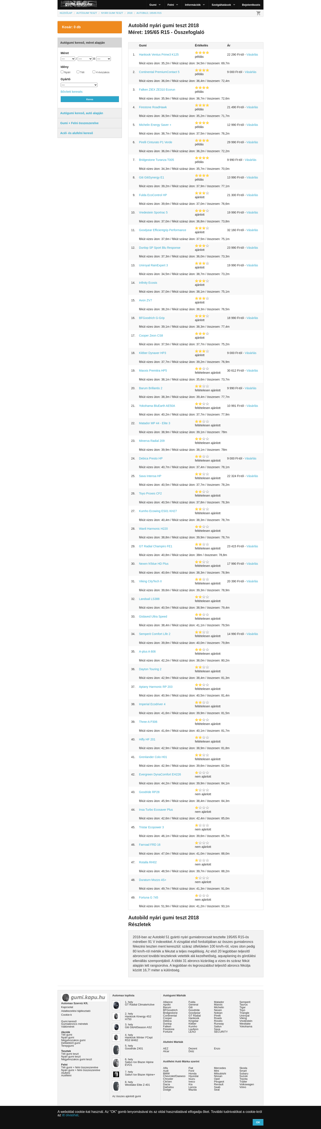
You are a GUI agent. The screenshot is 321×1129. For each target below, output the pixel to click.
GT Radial (195, 1015)
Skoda (243, 1068)
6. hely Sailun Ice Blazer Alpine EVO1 (139, 1062)
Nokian (218, 1012)
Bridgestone (170, 1012)
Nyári (65, 72)
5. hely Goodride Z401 (134, 1047)
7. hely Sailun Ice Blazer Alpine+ (140, 1073)
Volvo (242, 1087)
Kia (191, 1084)
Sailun (218, 1026)
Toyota (243, 1078)
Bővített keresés (72, 91)
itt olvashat (70, 1115)
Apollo (167, 1004)
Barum (167, 1007)
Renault (218, 1084)
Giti (191, 1007)
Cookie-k (66, 1014)
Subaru (243, 1073)
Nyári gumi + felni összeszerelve (80, 1070)
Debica (167, 1020)
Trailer (243, 1081)
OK (258, 1122)
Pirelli (217, 1015)
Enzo (217, 1048)
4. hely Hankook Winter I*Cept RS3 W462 (139, 1037)
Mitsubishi (220, 1073)
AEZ (165, 1048)
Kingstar (194, 1020)
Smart (243, 1070)
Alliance (168, 1002)
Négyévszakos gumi (73, 1040)
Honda (193, 1073)
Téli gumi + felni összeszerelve (79, 1067)
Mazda (193, 1089)
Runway (219, 1023)
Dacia (166, 1084)
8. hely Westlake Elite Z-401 (137, 1083)
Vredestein (245, 1020)
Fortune (167, 1031)
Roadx (218, 1018)
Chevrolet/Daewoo (174, 1076)
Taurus (243, 1004)
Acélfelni (66, 1075)
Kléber (192, 1023)
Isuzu (192, 1078)
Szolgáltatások (221, 4)
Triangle (244, 1012)
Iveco (192, 1081)
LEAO (192, 1031)
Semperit (244, 1002)
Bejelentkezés (251, 4)
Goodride (194, 1010)
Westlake (245, 1023)
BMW (166, 1073)
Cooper (167, 1018)
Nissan (218, 1076)
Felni (171, 4)
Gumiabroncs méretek (74, 1023)
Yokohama (245, 1026)
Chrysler (168, 1078)
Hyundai (194, 1076)
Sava (217, 1029)
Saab (217, 1087)
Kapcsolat (67, 1007)
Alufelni (65, 1072)
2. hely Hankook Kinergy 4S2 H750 (138, 1016)
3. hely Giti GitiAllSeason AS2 (138, 1026)
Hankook (194, 1018)
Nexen (218, 1010)
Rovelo (218, 1020)
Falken (167, 1026)
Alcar (166, 1051)
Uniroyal (244, 1015)
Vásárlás (252, 54)
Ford (191, 1070)
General (193, 1004)
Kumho (193, 1026)
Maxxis (218, 1004)
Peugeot (219, 1081)
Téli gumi (66, 1034)
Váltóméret (67, 1026)
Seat (217, 1089)
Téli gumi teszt (70, 1053)
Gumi (152, 4)
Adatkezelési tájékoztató (75, 1010)
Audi (166, 1070)
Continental (170, 1015)
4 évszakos (101, 72)
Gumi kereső (69, 1021)
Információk (193, 4)
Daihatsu (168, 1087)
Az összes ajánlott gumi (126, 1096)
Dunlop (167, 1023)
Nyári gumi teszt (71, 1056)
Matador (219, 1002)
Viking (243, 1018)
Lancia (193, 1087)
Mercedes (220, 1068)
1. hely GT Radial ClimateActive (140, 1003)
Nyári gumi (67, 1037)
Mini (216, 1070)
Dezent (193, 1048)
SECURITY (221, 1031)
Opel (217, 1078)
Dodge (167, 1089)
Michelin (219, 1007)
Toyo (242, 1010)
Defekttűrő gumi (70, 1043)
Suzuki (243, 1076)
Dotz (191, 1051)
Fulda (192, 1002)
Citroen (167, 1081)
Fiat (191, 1068)
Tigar (242, 1007)
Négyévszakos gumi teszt (76, 1059)
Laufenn (193, 1029)
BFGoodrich (170, 1010)
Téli (80, 72)
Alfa (165, 1068)
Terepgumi (67, 1045)
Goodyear (194, 1012)
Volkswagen (246, 1084)
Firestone (168, 1029)
